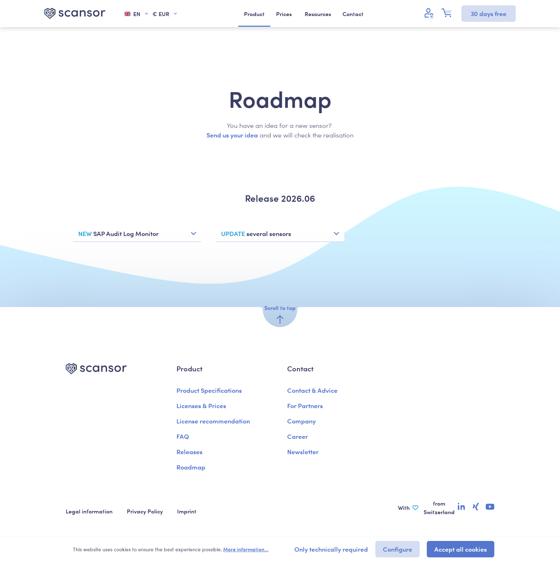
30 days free (488, 13)
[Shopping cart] (448, 12)
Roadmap (190, 466)
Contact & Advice (312, 390)
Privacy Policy (145, 511)
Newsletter (303, 451)
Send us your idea (232, 134)
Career (297, 436)
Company (301, 420)
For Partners (305, 405)
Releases (189, 451)
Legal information (89, 511)
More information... (246, 549)
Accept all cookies (460, 549)
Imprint (186, 511)
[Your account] (430, 12)
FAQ (182, 436)
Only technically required (331, 549)
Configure (397, 549)
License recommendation (213, 420)
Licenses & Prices (201, 405)
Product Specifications (209, 390)
